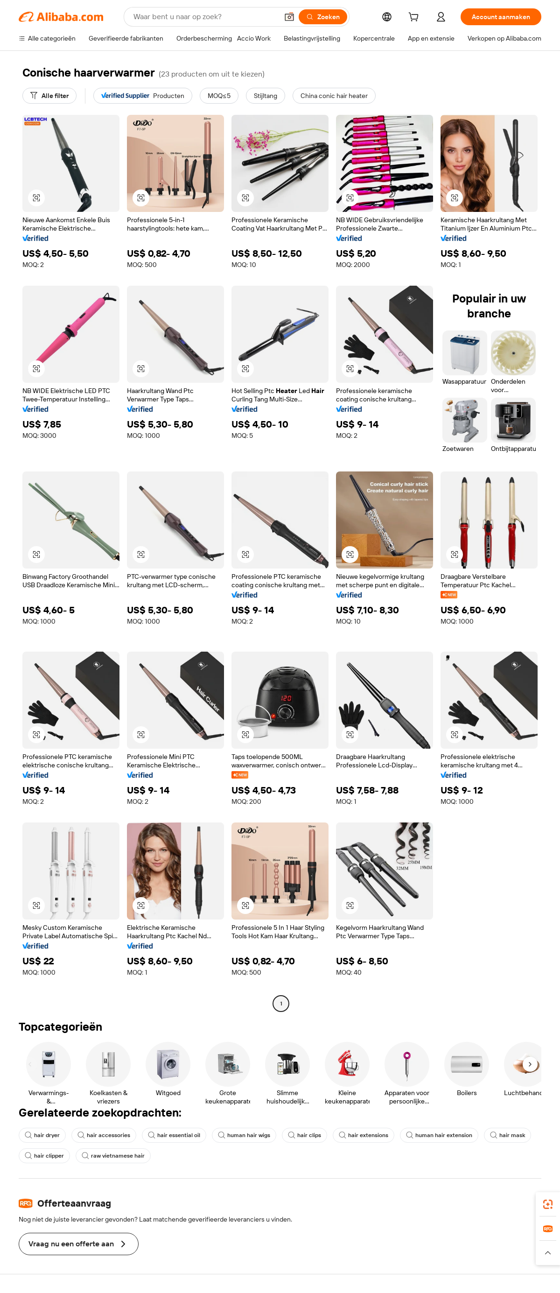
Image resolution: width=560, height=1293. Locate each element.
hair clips (304, 1135)
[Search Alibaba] (204, 17)
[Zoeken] (323, 16)
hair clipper (44, 1155)
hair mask (507, 1135)
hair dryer (42, 1135)
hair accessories (103, 1135)
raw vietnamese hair (113, 1155)
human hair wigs (244, 1135)
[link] (548, 1204)
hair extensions (363, 1135)
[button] (289, 16)
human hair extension (439, 1135)
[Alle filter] (49, 96)
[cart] (415, 18)
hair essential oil (174, 1135)
